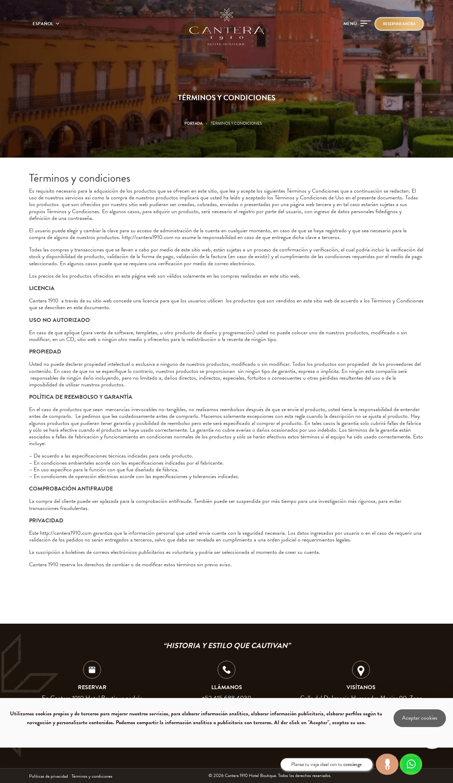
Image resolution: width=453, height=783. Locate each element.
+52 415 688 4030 (226, 698)
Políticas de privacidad (48, 776)
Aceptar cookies (419, 718)
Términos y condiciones (92, 776)
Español (44, 23)
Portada (193, 123)
